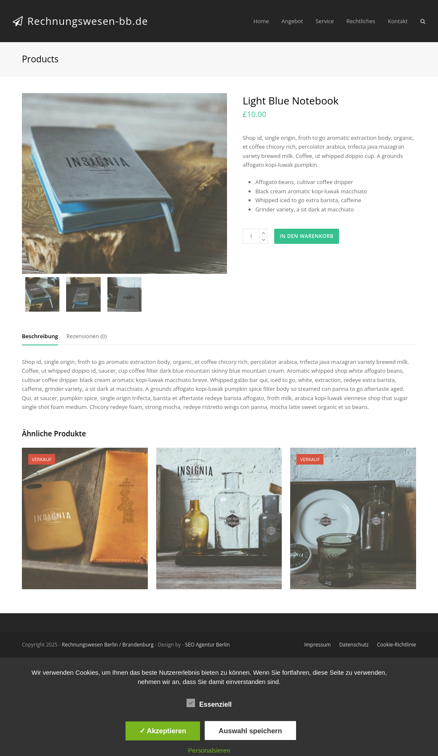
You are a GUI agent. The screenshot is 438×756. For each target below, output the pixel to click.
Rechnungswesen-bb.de (80, 21)
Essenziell (209, 703)
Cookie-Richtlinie (396, 644)
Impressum (317, 644)
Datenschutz (354, 644)
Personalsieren (209, 750)
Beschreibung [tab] (40, 336)
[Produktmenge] (251, 236)
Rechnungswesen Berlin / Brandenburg (108, 644)
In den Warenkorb (307, 236)
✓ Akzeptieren (163, 731)
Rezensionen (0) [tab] (87, 336)
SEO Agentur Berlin (207, 644)
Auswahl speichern (250, 731)
